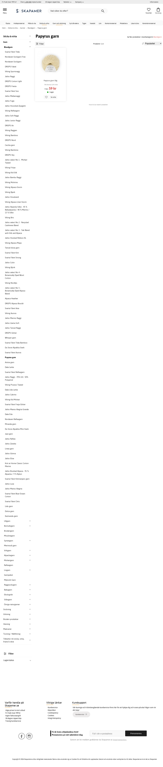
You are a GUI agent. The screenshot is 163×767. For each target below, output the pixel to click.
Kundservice (53, 707)
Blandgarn (157, 37)
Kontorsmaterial (110, 23)
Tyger (84, 23)
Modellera (123, 23)
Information (154, 2)
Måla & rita (32, 23)
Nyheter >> (67, 2)
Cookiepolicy (53, 713)
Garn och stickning (59, 23)
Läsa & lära (135, 23)
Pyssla (8, 23)
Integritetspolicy (54, 718)
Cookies (51, 715)
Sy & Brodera (74, 23)
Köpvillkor (52, 710)
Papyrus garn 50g (50, 81)
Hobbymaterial (19, 23)
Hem (4, 28)
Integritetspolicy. (120, 739)
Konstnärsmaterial (148, 23)
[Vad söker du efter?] (78, 11)
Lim (100, 23)
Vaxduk (92, 23)
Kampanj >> (79, 2)
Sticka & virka (44, 23)
